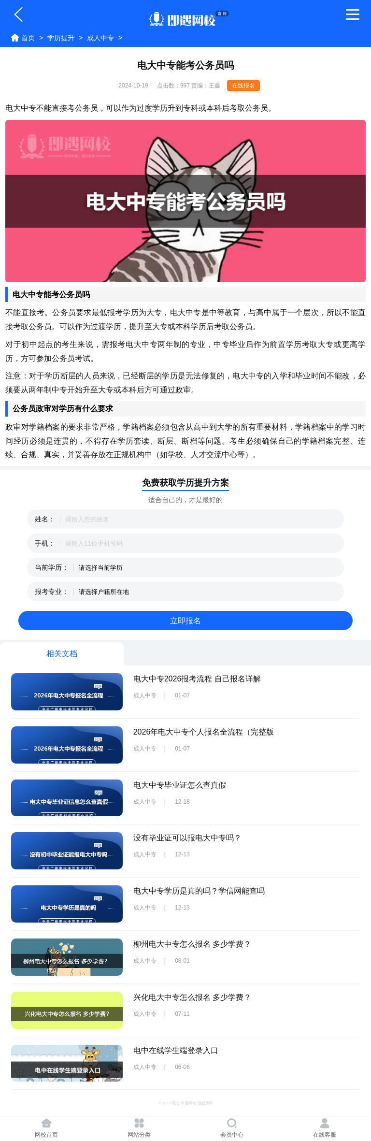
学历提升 (60, 38)
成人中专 (100, 38)
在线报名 (243, 85)
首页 (28, 38)
